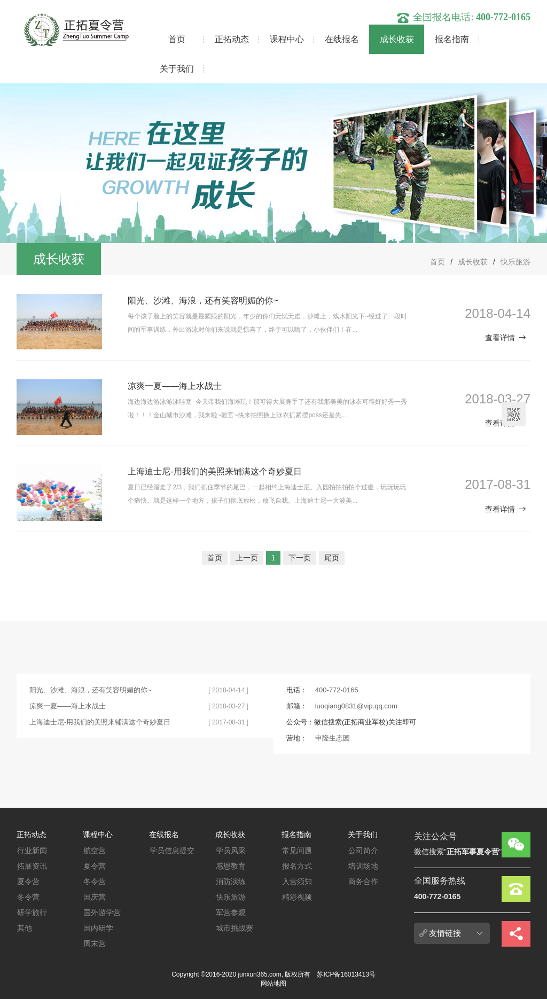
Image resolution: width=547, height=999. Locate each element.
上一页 (247, 557)
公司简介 (363, 850)
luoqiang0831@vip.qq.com (356, 706)
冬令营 (28, 897)
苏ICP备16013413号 (346, 974)
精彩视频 (297, 897)
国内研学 (98, 928)
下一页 (299, 557)
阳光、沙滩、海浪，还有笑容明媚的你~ (203, 300)
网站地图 (273, 983)
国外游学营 (102, 912)
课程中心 (287, 39)
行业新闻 (32, 850)
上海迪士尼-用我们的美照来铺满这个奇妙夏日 (214, 471)
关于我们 (177, 68)
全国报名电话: (463, 17)
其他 (24, 928)
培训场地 (363, 866)
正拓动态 (232, 39)
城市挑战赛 (234, 928)
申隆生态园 (332, 738)
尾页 (331, 557)
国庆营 (94, 897)
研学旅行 (32, 912)
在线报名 (342, 39)
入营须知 (297, 881)
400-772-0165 (336, 690)
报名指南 (452, 39)
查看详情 (505, 337)
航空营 (94, 850)
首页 (176, 39)
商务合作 (363, 881)
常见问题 (297, 850)
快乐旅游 (515, 261)
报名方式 (297, 866)
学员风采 (231, 850)
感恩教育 (231, 866)
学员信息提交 (172, 850)
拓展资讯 (32, 866)
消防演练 (231, 881)
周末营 (94, 943)
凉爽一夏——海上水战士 (175, 386)
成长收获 (397, 39)
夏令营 (28, 881)
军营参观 (231, 912)
